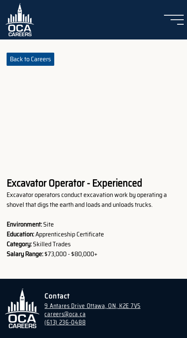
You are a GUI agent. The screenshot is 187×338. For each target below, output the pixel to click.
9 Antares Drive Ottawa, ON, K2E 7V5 (92, 306)
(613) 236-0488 (64, 322)
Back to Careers (30, 59)
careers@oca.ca (64, 314)
